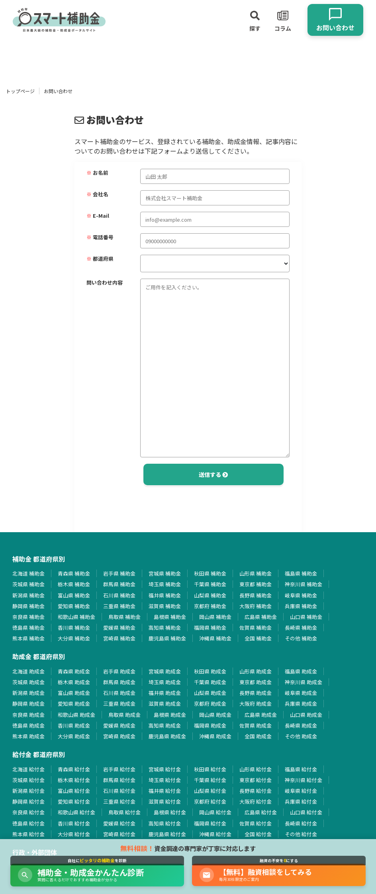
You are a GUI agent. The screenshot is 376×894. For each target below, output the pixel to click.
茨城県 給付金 (28, 780)
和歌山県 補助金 (76, 617)
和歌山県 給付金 (76, 812)
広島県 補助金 (261, 617)
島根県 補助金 (170, 617)
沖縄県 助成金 (215, 736)
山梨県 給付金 (210, 790)
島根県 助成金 (170, 714)
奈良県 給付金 (28, 812)
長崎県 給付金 (301, 823)
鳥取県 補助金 (124, 617)
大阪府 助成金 (255, 703)
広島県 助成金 (261, 714)
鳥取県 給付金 (124, 812)
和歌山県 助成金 (76, 714)
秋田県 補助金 (210, 573)
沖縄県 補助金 (215, 638)
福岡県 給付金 (210, 823)
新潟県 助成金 (28, 693)
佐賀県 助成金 (255, 725)
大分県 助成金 (74, 736)
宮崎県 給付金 (119, 834)
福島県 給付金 (301, 769)
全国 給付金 (258, 834)
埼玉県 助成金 (165, 682)
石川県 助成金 (119, 693)
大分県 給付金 (74, 834)
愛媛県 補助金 (119, 627)
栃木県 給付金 (74, 780)
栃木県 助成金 (74, 682)
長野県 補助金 (255, 595)
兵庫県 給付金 (301, 801)
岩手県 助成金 (119, 671)
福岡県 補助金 (210, 627)
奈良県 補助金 (28, 617)
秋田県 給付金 (210, 769)
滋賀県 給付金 (165, 801)
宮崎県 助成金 (119, 736)
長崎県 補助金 (301, 627)
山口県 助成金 (306, 714)
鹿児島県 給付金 (167, 834)
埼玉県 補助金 (165, 584)
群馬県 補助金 (119, 584)
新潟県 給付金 (28, 790)
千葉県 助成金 (210, 682)
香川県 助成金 (74, 725)
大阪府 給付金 (255, 801)
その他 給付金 (301, 834)
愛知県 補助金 (74, 606)
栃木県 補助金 (74, 584)
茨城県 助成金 (28, 682)
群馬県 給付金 (119, 780)
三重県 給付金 (119, 801)
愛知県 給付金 (74, 801)
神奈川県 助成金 (303, 682)
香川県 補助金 (74, 627)
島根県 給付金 (170, 812)
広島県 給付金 (261, 812)
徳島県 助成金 (28, 725)
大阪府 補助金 (255, 606)
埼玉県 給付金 (165, 780)
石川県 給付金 (119, 790)
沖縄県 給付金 (215, 834)
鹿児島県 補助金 (167, 638)
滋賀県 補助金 (165, 606)
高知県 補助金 (165, 627)
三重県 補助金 (119, 606)
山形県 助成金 (255, 671)
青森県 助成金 (74, 671)
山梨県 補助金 (210, 595)
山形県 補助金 (255, 573)
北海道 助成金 (28, 671)
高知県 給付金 (165, 823)
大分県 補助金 (74, 638)
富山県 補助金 (74, 595)
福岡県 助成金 (210, 725)
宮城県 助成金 (165, 671)
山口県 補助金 (306, 617)
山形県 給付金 (255, 769)
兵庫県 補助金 (301, 606)
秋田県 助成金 (210, 671)
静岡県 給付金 (28, 801)
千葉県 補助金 (210, 584)
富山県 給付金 (74, 790)
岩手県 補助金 (119, 573)
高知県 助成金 (165, 725)
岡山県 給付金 (215, 812)
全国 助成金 (258, 736)
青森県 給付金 (74, 769)
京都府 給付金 (210, 801)
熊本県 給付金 (28, 834)
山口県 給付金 (306, 812)
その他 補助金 (301, 638)
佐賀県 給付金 (255, 823)
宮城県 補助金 (165, 573)
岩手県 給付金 (119, 769)
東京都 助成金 (255, 682)
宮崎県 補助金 (119, 638)
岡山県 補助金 (215, 617)
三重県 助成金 (119, 703)
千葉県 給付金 (210, 780)
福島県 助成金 (301, 671)
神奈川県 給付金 (303, 780)
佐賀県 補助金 (255, 627)
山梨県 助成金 (210, 693)
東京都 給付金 (255, 780)
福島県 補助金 (301, 573)
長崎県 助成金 (301, 725)
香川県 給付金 (74, 823)
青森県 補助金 (74, 573)
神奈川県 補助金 (303, 584)
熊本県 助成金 (28, 736)
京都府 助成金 (210, 703)
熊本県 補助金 (28, 638)
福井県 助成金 (165, 693)
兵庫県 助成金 (301, 703)
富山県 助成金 (74, 693)
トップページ (20, 91)
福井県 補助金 (165, 595)
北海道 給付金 (28, 769)
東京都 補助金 (255, 584)
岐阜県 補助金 (301, 595)
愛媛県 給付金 (119, 823)
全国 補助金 (258, 638)
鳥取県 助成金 (124, 714)
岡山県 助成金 (215, 714)
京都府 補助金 (210, 606)
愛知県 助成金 (74, 703)
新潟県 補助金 (28, 595)
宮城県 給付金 (165, 769)
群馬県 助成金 (119, 682)
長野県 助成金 (255, 693)
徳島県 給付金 (28, 823)
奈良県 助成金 (28, 714)
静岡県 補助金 (28, 606)
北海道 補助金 (28, 573)
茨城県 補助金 (28, 584)
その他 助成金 (301, 736)
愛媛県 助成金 (119, 725)
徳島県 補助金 (28, 627)
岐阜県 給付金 (301, 790)
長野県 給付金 (255, 790)
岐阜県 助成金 (301, 693)
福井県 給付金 (165, 790)
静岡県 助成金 (28, 703)
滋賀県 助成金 (165, 703)
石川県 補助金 (119, 595)
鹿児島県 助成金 (167, 736)
